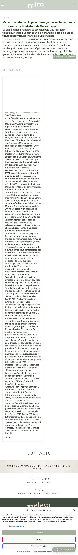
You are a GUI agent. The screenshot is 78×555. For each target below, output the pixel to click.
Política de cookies (23, 552)
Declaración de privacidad (43, 552)
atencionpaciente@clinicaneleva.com (39, 493)
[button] (74, 510)
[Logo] (39, 5)
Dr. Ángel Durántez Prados (22, 112)
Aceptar (39, 533)
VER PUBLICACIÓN (12, 70)
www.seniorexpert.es (13, 39)
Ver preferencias (39, 546)
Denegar (39, 539)
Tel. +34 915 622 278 (39, 483)
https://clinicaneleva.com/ (13, 115)
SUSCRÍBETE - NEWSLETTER (64, 57)
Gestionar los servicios (16, 526)
